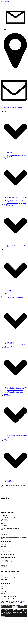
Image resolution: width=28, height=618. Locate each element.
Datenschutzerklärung (12, 291)
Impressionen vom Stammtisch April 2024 (17, 197)
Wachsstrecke (10, 156)
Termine (9, 151)
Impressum (9, 290)
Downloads (6, 248)
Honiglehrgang (10, 152)
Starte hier (6, 110)
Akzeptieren (15, 606)
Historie (5, 249)
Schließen (3, 616)
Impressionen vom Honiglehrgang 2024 (16, 203)
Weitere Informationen (6, 606)
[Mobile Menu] (1, 296)
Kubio (21, 603)
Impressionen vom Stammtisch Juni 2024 (16, 199)
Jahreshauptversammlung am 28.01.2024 (16, 155)
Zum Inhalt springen (5, 1)
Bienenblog (6, 204)
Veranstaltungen (10, 153)
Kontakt (5, 293)
